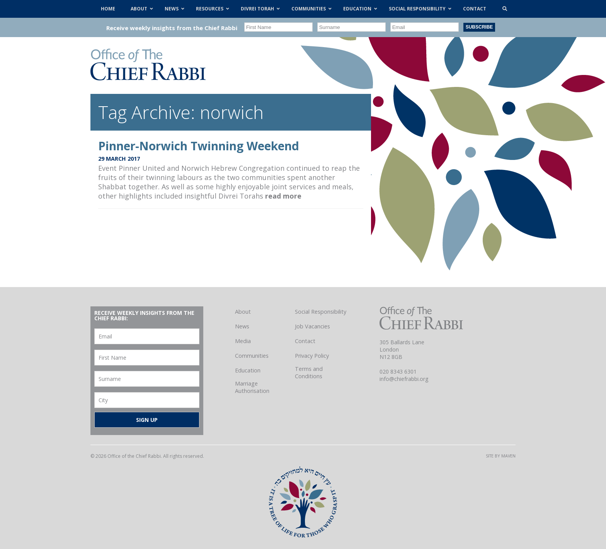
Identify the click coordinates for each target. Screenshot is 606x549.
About (243, 311)
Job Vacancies (312, 326)
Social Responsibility (320, 311)
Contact (305, 341)
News (242, 326)
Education (247, 370)
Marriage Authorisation (252, 387)
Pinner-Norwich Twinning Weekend (198, 146)
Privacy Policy (312, 355)
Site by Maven (501, 456)
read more (283, 196)
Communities (252, 355)
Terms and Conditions (309, 372)
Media (243, 341)
